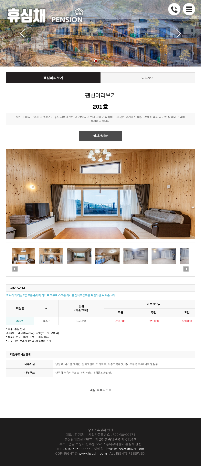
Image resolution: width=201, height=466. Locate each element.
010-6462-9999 (59, 410)
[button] (91, 60)
